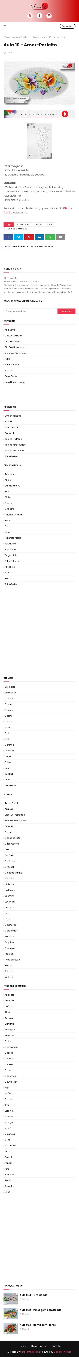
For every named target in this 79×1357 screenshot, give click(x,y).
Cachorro (10, 698)
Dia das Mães (12, 341)
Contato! (56, 1346)
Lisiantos (9, 907)
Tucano (9, 773)
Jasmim (9, 895)
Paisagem (10, 543)
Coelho (9, 715)
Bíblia (8, 497)
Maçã (8, 1128)
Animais (9, 474)
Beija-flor (10, 686)
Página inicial (11, 37)
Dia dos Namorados (16, 347)
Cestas (9, 503)
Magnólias (10, 924)
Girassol (9, 866)
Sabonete (10, 433)
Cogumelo (10, 1075)
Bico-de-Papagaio (15, 814)
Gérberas (10, 878)
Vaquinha (10, 785)
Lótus (7, 919)
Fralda (8, 421)
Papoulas (10, 948)
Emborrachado (13, 415)
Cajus (8, 1041)
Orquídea (10, 942)
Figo (7, 1087)
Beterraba (10, 1035)
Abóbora (9, 1006)
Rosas (8, 578)
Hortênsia (10, 890)
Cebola (9, 1052)
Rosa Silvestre (12, 959)
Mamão (9, 1116)
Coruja (8, 721)
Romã (8, 1180)
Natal (8, 358)
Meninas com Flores (16, 353)
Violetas (9, 977)
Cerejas (9, 1064)
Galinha (9, 727)
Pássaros (10, 566)
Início (23, 1346)
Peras (8, 1151)
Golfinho (9, 744)
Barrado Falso (12, 485)
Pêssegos (10, 1174)
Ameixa (9, 1018)
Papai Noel (10, 549)
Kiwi (7, 1104)
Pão (7, 572)
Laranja (9, 1110)
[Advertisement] (41, 394)
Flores (39, 224)
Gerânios (10, 861)
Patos (8, 762)
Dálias (8, 849)
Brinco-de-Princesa (15, 820)
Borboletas (10, 692)
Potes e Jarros (12, 364)
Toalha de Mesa (13, 438)
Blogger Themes (62, 1351)
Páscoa (9, 370)
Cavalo (9, 710)
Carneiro (9, 704)
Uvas (7, 1191)
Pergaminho (11, 555)
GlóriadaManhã (13, 872)
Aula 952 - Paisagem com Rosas (40, 1310)
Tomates (9, 1186)
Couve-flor (11, 1081)
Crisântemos (12, 843)
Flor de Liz (10, 855)
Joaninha (10, 750)
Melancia (10, 1133)
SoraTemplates (28, 1351)
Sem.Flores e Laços (15, 382)
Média (50, 224)
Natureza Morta (13, 537)
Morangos (10, 1145)
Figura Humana (13, 514)
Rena (7, 768)
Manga (9, 1122)
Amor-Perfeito (23, 224)
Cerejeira (9, 832)
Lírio (7, 913)
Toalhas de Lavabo (30, 37)
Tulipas (9, 971)
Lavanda (10, 901)
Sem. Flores (11, 376)
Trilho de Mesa (12, 456)
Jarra (8, 532)
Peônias (9, 953)
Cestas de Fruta (13, 335)
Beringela (10, 1029)
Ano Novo (10, 329)
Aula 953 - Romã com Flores (38, 1325)
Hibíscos (9, 884)
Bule (7, 491)
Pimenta (9, 1157)
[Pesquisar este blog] (30, 311)
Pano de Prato (12, 427)
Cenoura (9, 1058)
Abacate (9, 994)
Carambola (11, 1047)
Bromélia (9, 826)
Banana (9, 1023)
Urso (7, 779)
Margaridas (11, 930)
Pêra (7, 1168)
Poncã (8, 1162)
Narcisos (9, 936)
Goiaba (9, 1099)
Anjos (8, 479)
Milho (7, 1139)
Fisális (8, 1093)
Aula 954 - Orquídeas (33, 1295)
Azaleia (9, 808)
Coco (8, 1070)
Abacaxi (9, 1000)
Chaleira (9, 508)
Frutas (8, 526)
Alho (7, 1012)
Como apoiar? (39, 1346)
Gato (7, 739)
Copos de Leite (12, 837)
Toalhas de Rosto (14, 450)
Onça (8, 756)
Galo (7, 733)
